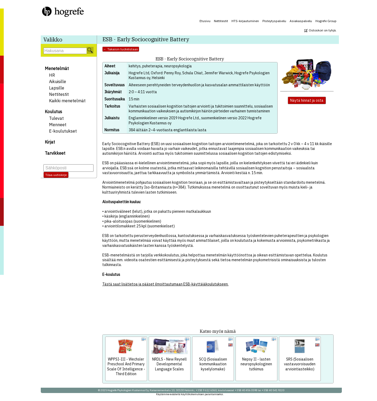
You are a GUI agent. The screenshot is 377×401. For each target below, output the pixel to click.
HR (52, 75)
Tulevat (56, 118)
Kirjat (50, 142)
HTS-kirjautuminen (245, 21)
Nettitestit (221, 21)
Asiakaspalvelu (301, 21)
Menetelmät (57, 68)
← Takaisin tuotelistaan (120, 49)
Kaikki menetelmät (67, 100)
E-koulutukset (63, 131)
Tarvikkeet (55, 153)
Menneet (57, 124)
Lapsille (56, 88)
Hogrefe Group (326, 21)
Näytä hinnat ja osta (306, 100)
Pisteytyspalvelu (274, 21)
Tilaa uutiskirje (56, 175)
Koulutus (53, 111)
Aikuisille (57, 81)
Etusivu (205, 21)
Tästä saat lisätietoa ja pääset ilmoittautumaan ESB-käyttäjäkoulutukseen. (165, 284)
